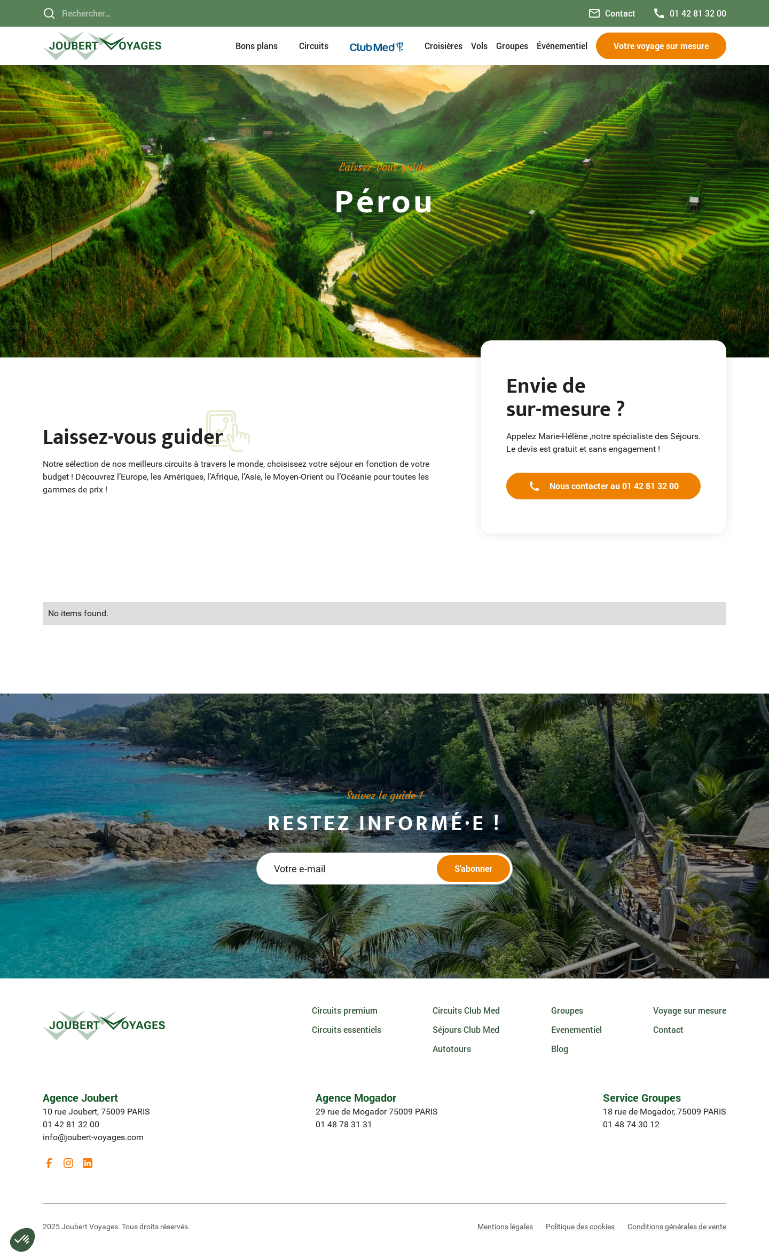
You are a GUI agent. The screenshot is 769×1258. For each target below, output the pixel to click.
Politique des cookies (580, 1226)
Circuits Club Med (466, 1010)
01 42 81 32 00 (71, 1124)
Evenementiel (576, 1029)
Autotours (452, 1048)
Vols (479, 45)
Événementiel (562, 45)
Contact (668, 1029)
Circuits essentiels (346, 1029)
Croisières (443, 45)
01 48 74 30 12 (631, 1124)
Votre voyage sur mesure (661, 45)
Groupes (512, 45)
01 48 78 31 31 (344, 1124)
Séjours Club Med (466, 1029)
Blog (559, 1048)
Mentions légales (505, 1226)
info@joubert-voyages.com (93, 1137)
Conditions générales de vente (676, 1226)
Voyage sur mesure (689, 1010)
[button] (263, 45)
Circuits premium (345, 1010)
